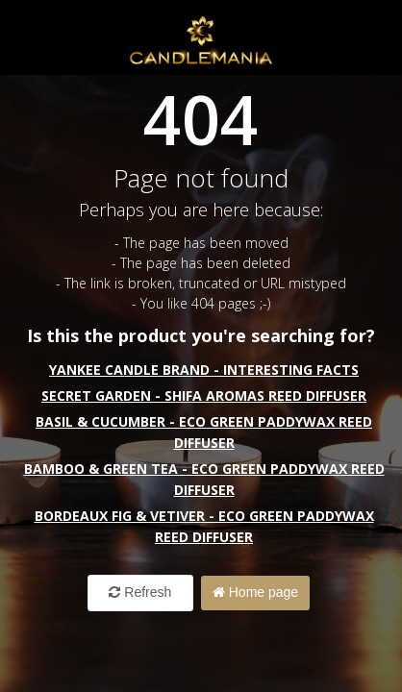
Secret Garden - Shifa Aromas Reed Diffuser (203, 395)
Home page (255, 592)
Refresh (140, 592)
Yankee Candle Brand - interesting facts (204, 369)
